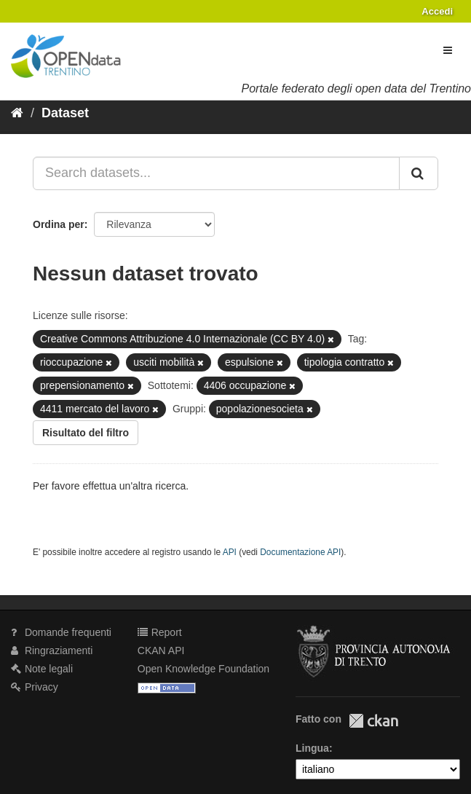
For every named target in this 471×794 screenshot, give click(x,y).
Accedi (437, 11)
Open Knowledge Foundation (203, 669)
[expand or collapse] (447, 50)
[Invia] (418, 173)
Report (160, 632)
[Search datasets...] (216, 173)
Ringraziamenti (51, 650)
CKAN (373, 720)
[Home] (17, 113)
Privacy (34, 687)
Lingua (312, 748)
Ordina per (58, 224)
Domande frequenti (61, 632)
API (230, 552)
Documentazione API (300, 552)
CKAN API (161, 650)
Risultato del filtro (85, 433)
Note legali (42, 669)
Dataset (65, 113)
